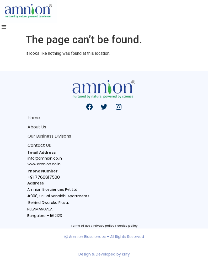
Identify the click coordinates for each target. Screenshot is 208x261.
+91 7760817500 (44, 177)
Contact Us (39, 145)
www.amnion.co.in (44, 164)
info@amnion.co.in (45, 158)
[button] (4, 27)
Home (34, 118)
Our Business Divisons (49, 136)
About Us (37, 127)
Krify (126, 254)
